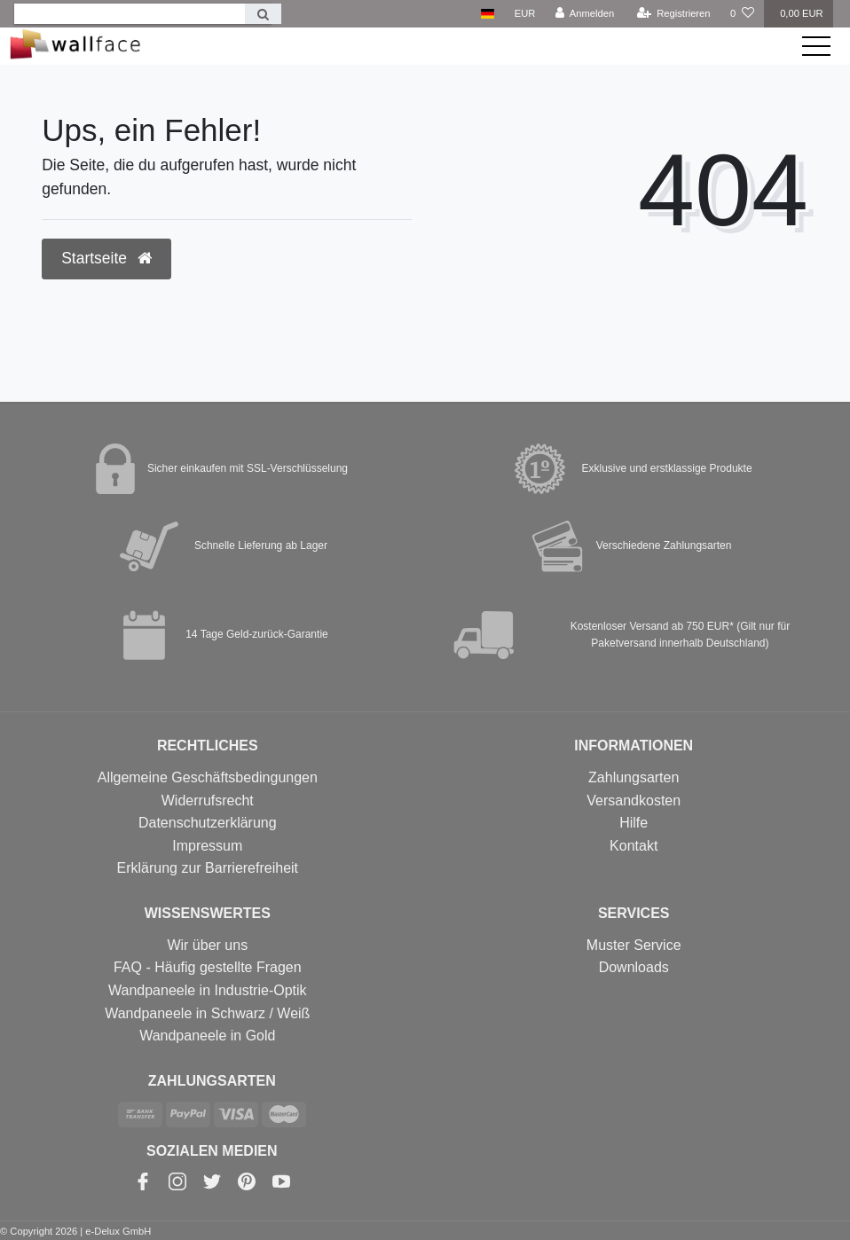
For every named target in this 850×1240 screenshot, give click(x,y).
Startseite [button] (106, 258)
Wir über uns (207, 945)
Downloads (634, 967)
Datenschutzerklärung (207, 822)
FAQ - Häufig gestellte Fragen (208, 967)
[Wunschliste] (742, 13)
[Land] (487, 13)
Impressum (207, 845)
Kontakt (633, 845)
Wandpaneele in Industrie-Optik (207, 990)
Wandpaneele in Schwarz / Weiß (207, 1013)
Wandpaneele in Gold (207, 1035)
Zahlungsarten (633, 777)
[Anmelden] (585, 13)
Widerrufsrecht (207, 800)
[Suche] (263, 14)
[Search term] (129, 14)
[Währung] (525, 13)
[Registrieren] (673, 13)
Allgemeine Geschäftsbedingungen (208, 777)
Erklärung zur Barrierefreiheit (208, 867)
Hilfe (633, 822)
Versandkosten (633, 800)
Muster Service (633, 945)
